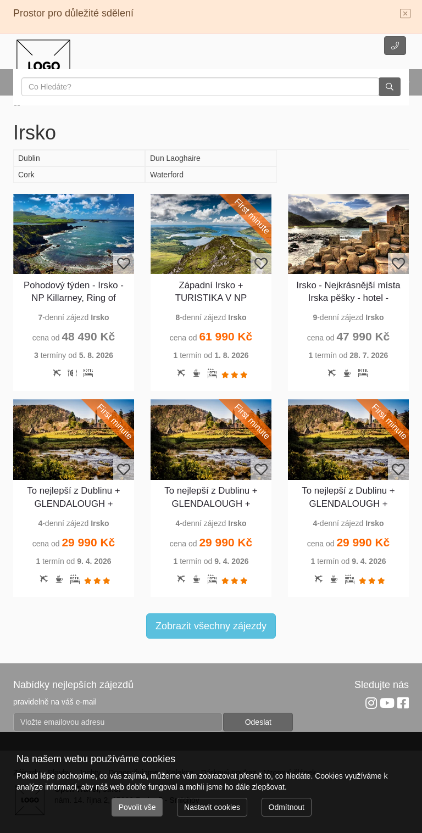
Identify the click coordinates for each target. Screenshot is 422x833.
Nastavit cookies (212, 807)
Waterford (167, 174)
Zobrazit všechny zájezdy (211, 625)
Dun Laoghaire (175, 158)
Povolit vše (137, 807)
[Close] (405, 14)
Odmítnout (286, 807)
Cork (26, 174)
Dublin (29, 158)
